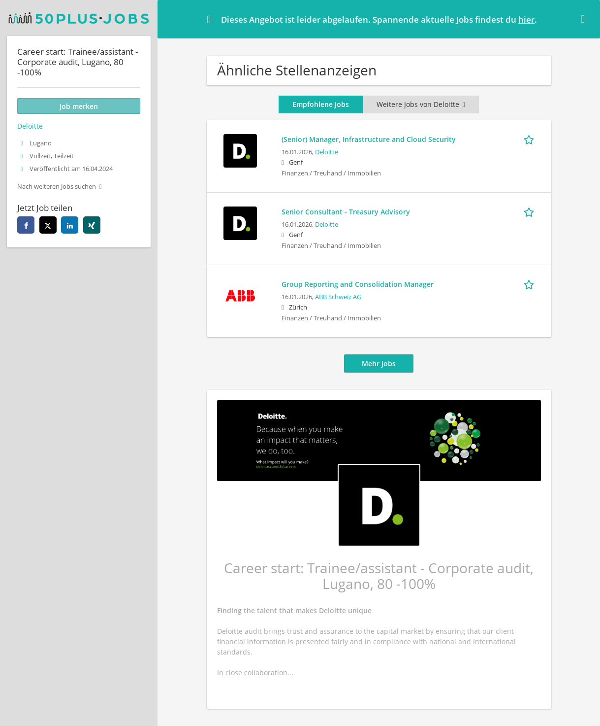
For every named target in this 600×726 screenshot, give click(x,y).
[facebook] (25, 225)
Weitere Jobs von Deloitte (421, 104)
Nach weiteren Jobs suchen (56, 186)
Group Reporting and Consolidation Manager (358, 284)
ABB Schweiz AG (338, 297)
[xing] (91, 225)
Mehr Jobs (379, 363)
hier (526, 19)
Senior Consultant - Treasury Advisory (346, 211)
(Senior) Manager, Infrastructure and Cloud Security (369, 139)
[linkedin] (69, 225)
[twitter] (48, 225)
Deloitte (326, 152)
